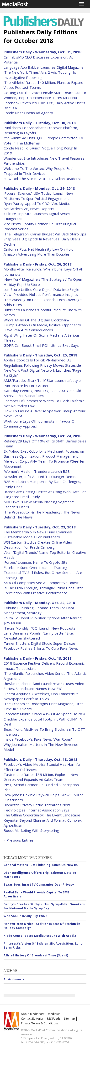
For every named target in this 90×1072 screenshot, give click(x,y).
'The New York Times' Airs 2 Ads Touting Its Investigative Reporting (40, 75)
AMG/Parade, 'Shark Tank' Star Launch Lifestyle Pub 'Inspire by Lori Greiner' (42, 383)
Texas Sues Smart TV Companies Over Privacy (39, 885)
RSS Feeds (53, 1019)
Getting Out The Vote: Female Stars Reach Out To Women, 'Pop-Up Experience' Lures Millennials (45, 95)
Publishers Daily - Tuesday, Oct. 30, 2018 (40, 122)
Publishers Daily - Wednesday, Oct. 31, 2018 (42, 52)
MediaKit (54, 1014)
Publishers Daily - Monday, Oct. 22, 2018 (39, 602)
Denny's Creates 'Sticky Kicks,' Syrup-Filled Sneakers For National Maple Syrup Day (44, 906)
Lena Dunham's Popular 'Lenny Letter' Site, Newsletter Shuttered (39, 635)
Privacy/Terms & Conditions (39, 1023)
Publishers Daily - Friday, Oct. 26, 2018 (38, 264)
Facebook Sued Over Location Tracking (35, 567)
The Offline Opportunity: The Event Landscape (42, 815)
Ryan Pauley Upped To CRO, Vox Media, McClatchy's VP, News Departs (37, 206)
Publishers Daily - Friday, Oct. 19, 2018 (38, 658)
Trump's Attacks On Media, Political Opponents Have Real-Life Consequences (42, 327)
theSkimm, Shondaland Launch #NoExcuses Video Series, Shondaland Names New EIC (44, 686)
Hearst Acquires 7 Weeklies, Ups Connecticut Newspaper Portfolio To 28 (41, 696)
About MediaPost (32, 1014)
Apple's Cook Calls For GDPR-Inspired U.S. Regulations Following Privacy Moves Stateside (42, 362)
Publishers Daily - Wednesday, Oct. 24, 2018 (42, 435)
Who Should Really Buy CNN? (25, 916)
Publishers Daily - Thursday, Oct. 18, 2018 (40, 759)
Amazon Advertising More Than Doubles (37, 254)
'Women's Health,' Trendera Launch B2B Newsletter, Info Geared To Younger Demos (40, 474)
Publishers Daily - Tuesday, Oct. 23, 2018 (40, 527)
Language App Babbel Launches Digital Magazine (44, 67)
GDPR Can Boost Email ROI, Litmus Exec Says (41, 345)
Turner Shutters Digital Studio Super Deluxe (39, 643)
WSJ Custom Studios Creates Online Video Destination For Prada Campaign (38, 545)
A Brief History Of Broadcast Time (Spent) (36, 955)
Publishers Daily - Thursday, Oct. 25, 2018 (40, 355)
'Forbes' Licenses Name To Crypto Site (36, 562)
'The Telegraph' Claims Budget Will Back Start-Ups (45, 234)
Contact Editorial (32, 1019)
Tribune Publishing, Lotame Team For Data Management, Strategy (39, 610)
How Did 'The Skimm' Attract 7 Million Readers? (42, 178)
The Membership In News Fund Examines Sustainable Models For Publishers (38, 534)
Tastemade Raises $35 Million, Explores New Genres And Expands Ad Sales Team (41, 777)
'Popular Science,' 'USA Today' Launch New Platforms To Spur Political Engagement (38, 196)
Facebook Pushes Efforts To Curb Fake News (41, 648)
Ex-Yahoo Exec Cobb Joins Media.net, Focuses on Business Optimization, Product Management (44, 454)
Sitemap (69, 1019)
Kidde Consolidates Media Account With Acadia (40, 936)
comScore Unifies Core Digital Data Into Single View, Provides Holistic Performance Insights (41, 292)
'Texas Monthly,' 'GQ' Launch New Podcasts (39, 628)
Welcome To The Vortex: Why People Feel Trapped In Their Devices (38, 171)
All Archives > (14, 979)
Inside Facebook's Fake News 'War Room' (38, 739)
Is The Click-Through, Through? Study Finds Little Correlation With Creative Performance (44, 590)
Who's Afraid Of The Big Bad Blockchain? (36, 320)
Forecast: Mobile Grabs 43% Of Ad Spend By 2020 (45, 714)
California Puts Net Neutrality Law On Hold (39, 249)
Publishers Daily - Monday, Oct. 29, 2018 (39, 188)
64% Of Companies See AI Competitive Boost (41, 582)
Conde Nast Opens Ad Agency (28, 112)
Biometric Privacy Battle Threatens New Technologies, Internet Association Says (37, 807)
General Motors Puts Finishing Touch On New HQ (41, 865)
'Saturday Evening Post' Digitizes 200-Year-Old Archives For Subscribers (42, 393)
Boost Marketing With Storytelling (31, 830)
